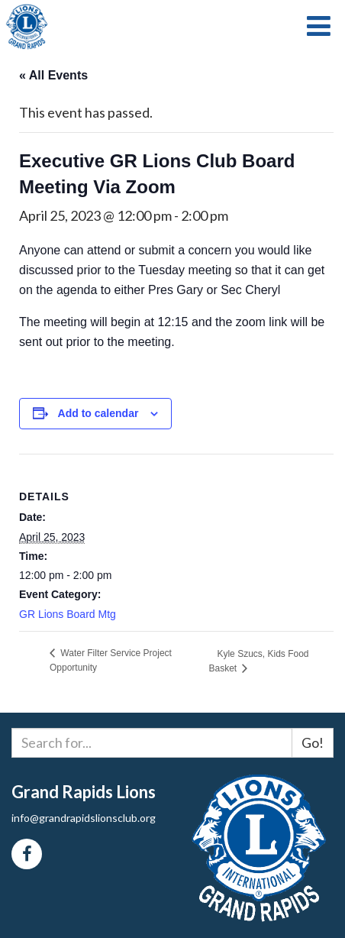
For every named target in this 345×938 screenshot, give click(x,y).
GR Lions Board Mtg (67, 614)
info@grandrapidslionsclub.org (83, 817)
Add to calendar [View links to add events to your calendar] (98, 413)
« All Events (53, 75)
